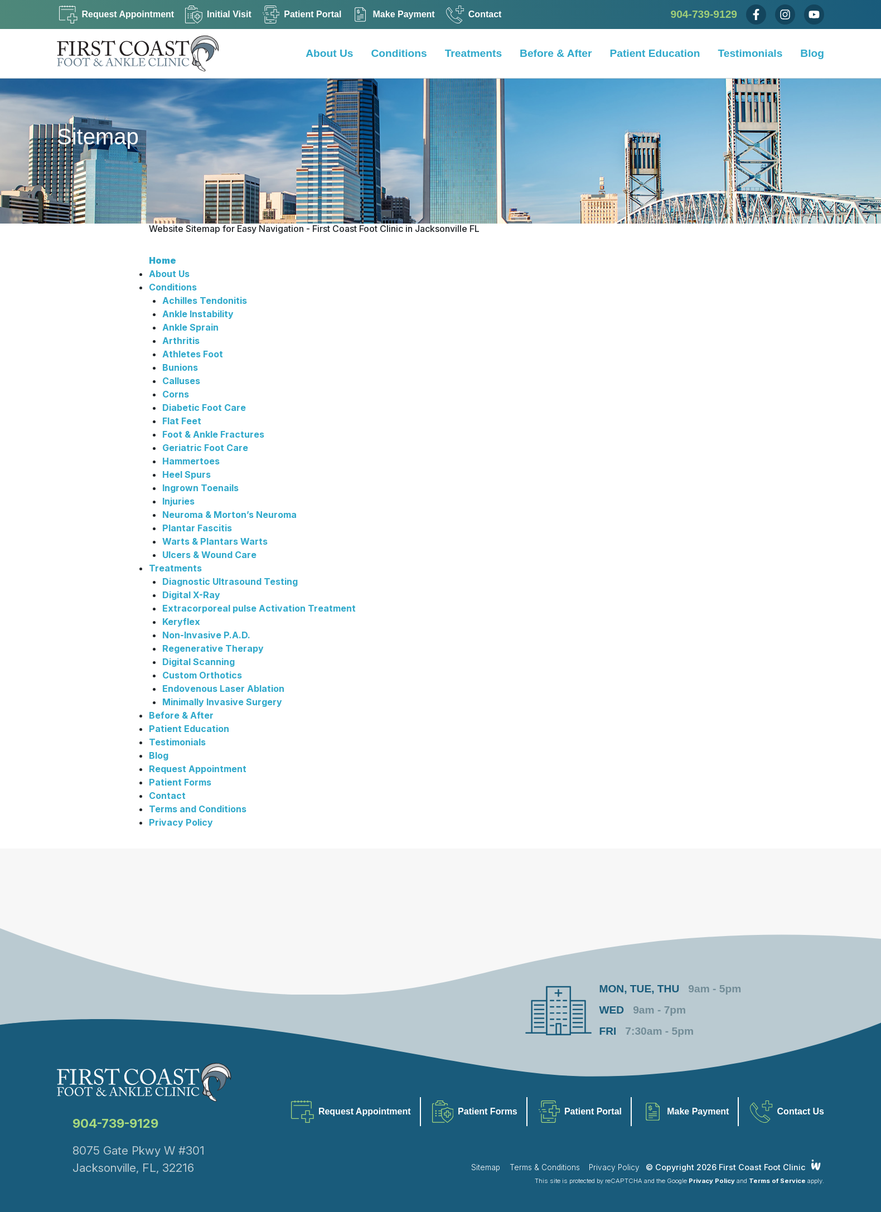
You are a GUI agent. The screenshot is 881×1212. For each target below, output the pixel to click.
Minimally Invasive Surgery (222, 701)
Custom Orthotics (202, 675)
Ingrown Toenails (200, 487)
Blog (812, 53)
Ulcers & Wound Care (209, 554)
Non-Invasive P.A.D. (206, 635)
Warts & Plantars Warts (215, 541)
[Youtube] (814, 14)
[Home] (146, 53)
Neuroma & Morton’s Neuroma (229, 514)
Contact (167, 795)
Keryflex (181, 621)
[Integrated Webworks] (816, 1165)
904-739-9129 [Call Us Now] (704, 14)
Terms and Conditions (197, 809)
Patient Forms (180, 782)
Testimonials (750, 53)
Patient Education (654, 53)
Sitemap (485, 1167)
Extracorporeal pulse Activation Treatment (259, 608)
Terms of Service (777, 1181)
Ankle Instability (198, 313)
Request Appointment (197, 768)
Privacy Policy (181, 822)
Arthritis (181, 340)
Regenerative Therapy (213, 648)
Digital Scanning (198, 661)
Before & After (556, 53)
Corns (175, 394)
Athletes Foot (192, 354)
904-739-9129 (115, 1123)
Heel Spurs (186, 474)
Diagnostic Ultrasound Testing (230, 581)
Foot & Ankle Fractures (213, 434)
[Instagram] (785, 14)
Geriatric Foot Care (205, 447)
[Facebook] (756, 14)
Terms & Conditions (545, 1167)
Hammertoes (191, 461)
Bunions (180, 367)
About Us (329, 53)
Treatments (473, 53)
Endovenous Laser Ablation (223, 688)
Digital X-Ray (191, 594)
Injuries (178, 501)
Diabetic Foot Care (204, 407)
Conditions (399, 53)
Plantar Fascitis (197, 528)
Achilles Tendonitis (204, 300)
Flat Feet (181, 420)
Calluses (181, 380)
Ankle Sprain (190, 327)
